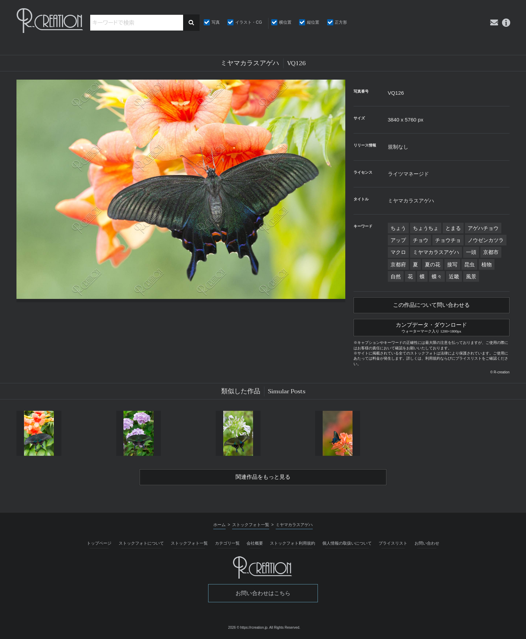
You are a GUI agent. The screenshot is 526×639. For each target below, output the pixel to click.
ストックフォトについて (141, 543)
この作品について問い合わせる (431, 305)
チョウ (420, 240)
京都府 (398, 264)
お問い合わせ (427, 543)
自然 (396, 276)
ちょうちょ (426, 228)
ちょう (398, 228)
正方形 (341, 22)
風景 (471, 276)
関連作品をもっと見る (263, 477)
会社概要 (255, 543)
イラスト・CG (248, 22)
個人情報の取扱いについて (347, 543)
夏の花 (432, 264)
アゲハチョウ (483, 228)
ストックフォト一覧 (189, 543)
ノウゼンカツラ (486, 240)
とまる (453, 228)
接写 (452, 264)
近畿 (454, 276)
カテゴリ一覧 (227, 543)
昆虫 (469, 264)
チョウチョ (448, 240)
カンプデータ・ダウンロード (431, 326)
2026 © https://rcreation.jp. (248, 627)
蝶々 (437, 276)
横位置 (285, 22)
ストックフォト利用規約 (292, 543)
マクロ (398, 252)
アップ (398, 240)
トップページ (99, 543)
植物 (486, 264)
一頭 (471, 252)
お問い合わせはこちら (263, 593)
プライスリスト (393, 543)
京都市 (491, 252)
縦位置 (313, 22)
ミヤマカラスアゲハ (436, 252)
